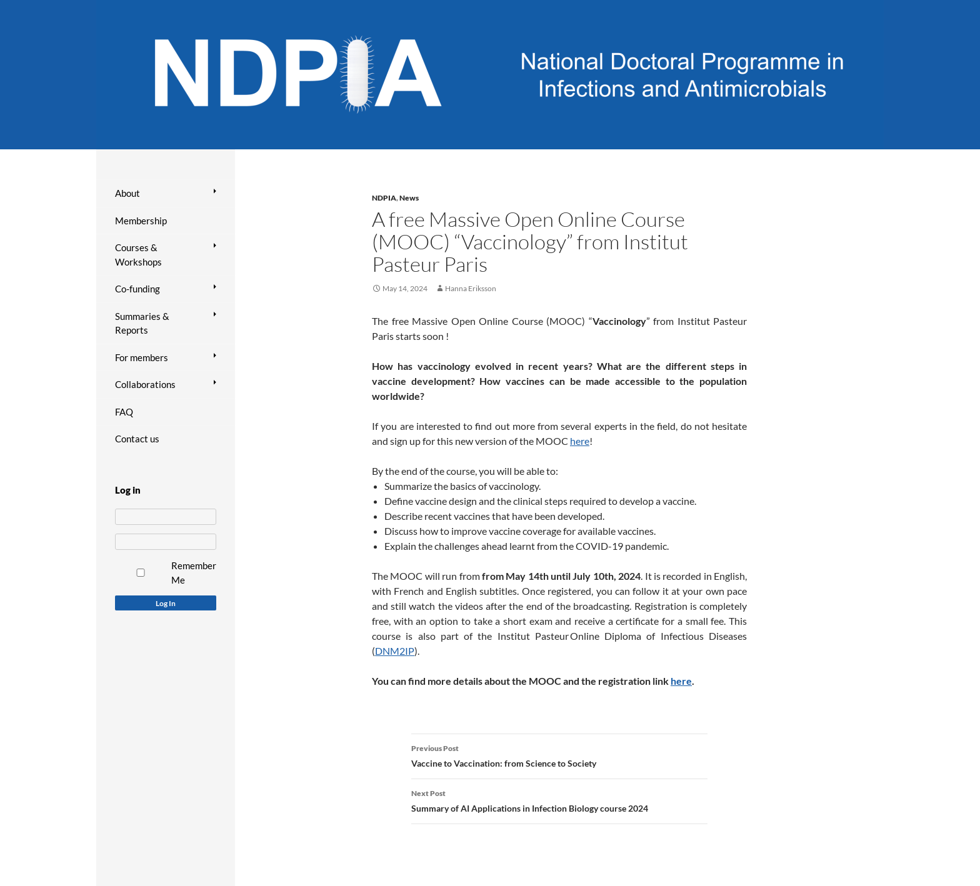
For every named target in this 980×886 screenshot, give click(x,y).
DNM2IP (394, 651)
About (127, 193)
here (579, 441)
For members (141, 357)
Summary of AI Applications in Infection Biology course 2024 (559, 800)
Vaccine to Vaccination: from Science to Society (559, 755)
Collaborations (145, 384)
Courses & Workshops (138, 254)
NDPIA (384, 197)
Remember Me (193, 572)
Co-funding (137, 288)
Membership (141, 220)
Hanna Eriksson (470, 288)
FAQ (124, 411)
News (409, 197)
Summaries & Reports (142, 323)
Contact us (137, 438)
